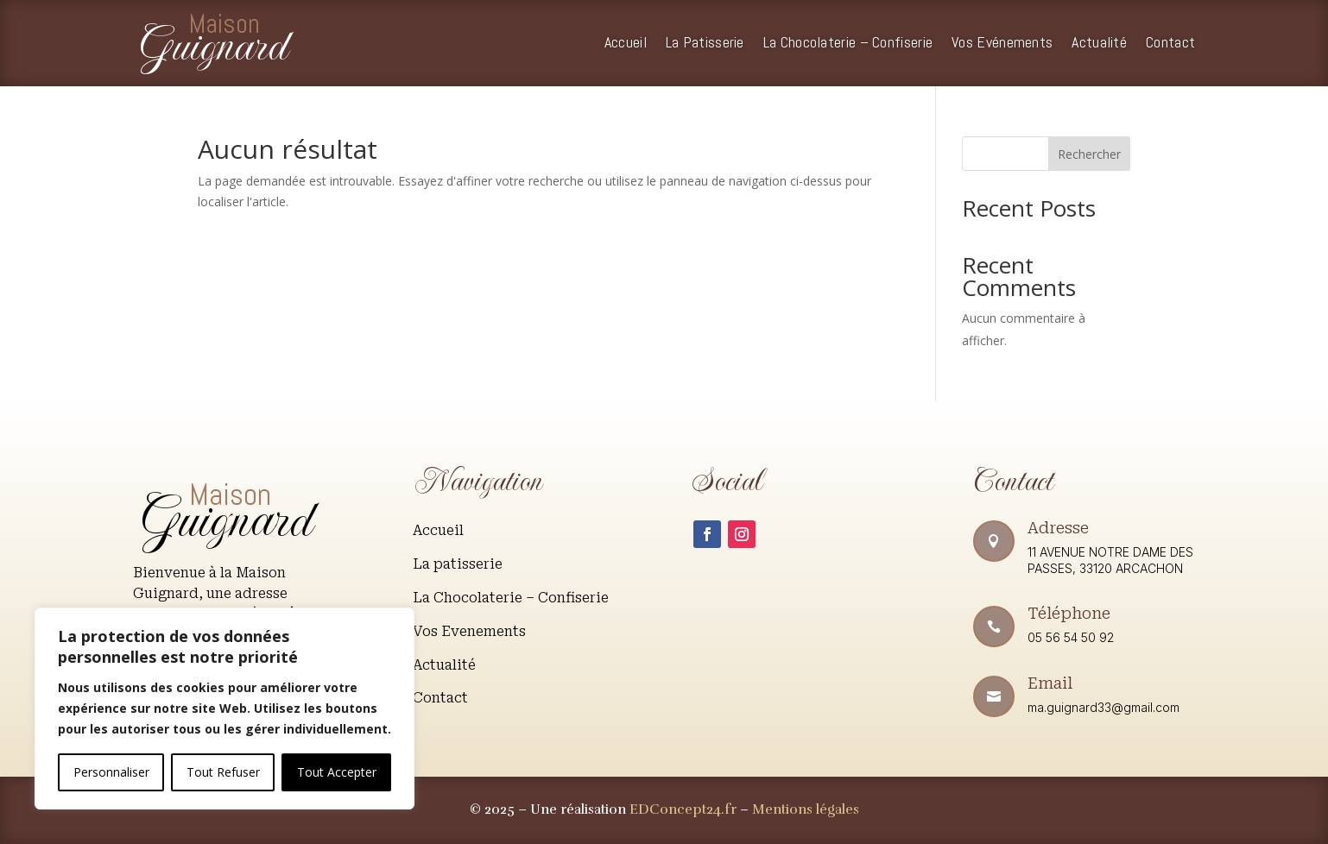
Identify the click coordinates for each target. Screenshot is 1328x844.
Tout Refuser (223, 772)
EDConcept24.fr (684, 809)
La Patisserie (705, 44)
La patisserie (458, 564)
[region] (224, 708)
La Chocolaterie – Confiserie (848, 44)
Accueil (625, 44)
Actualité (1099, 44)
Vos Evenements (469, 631)
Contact (1170, 44)
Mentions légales (805, 809)
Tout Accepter (336, 772)
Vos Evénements (1002, 44)
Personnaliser (111, 772)
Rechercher (1089, 154)
